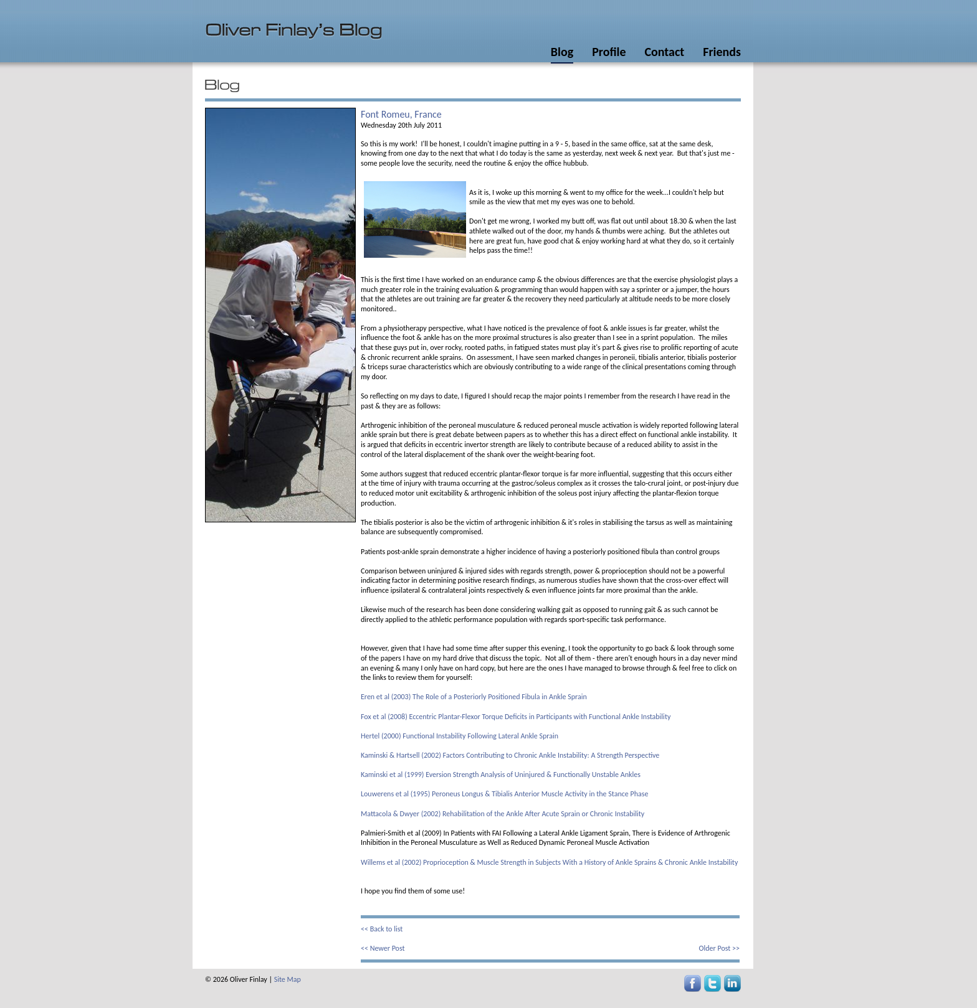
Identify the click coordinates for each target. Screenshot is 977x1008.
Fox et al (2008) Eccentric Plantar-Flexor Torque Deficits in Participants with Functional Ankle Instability (515, 716)
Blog (562, 51)
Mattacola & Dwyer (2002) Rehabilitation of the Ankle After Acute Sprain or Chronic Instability (502, 813)
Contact (664, 51)
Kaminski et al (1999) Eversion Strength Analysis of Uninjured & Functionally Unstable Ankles (501, 774)
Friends (722, 51)
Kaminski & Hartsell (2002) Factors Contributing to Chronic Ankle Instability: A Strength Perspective (510, 755)
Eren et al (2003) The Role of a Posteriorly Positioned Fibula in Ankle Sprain (474, 696)
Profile (609, 51)
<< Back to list (382, 929)
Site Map (287, 979)
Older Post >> (719, 948)
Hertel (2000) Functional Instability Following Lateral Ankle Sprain (459, 736)
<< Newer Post (383, 948)
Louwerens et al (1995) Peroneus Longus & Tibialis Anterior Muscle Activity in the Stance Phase (504, 793)
